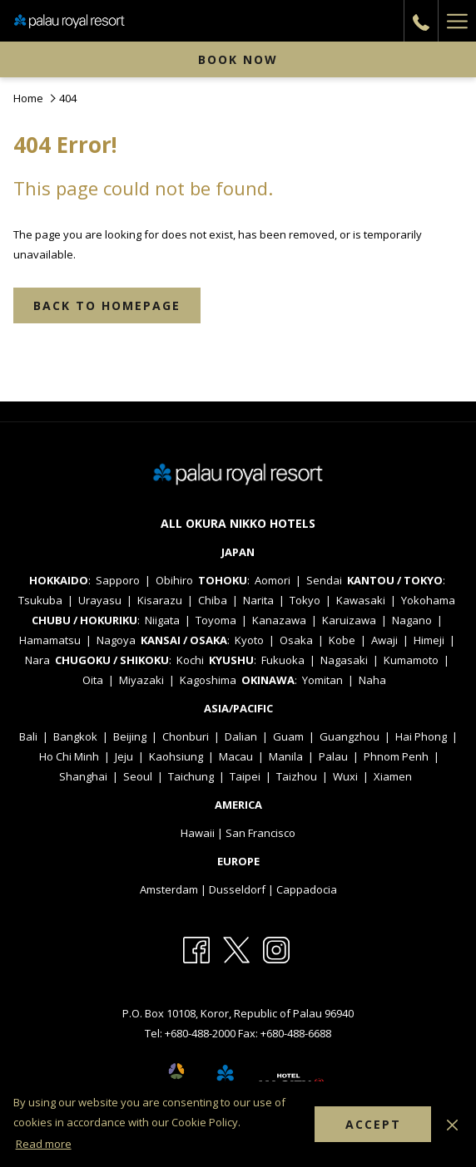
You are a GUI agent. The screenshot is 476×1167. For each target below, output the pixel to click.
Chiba (212, 600)
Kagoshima (208, 679)
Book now (238, 59)
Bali (28, 736)
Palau (333, 756)
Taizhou (296, 776)
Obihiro (174, 580)
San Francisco (260, 832)
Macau (236, 756)
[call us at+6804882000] (421, 20)
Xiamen (393, 776)
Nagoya (116, 640)
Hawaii (198, 832)
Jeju (124, 756)
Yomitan (322, 679)
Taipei (245, 776)
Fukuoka (283, 659)
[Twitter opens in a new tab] (236, 950)
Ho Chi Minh (69, 756)
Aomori (272, 580)
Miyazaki (141, 679)
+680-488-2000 (201, 1033)
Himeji (429, 640)
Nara (37, 659)
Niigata (162, 620)
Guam (288, 736)
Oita (92, 679)
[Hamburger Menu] (457, 21)
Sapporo (118, 580)
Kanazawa (279, 620)
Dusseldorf (237, 889)
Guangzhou (349, 736)
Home (28, 98)
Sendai (324, 580)
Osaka (296, 640)
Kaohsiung (176, 756)
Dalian (241, 736)
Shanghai (83, 776)
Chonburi (185, 736)
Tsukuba (40, 600)
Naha (372, 679)
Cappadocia (306, 889)
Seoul (137, 776)
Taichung (191, 776)
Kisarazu (159, 600)
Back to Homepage (107, 305)
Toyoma (216, 620)
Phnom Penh (396, 756)
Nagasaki (344, 659)
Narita (258, 600)
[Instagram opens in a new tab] (276, 950)
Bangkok (75, 736)
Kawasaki (360, 600)
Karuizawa (349, 620)
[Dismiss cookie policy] (452, 1124)
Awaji (384, 640)
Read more (44, 1143)
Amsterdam (169, 889)
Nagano (412, 620)
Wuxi (345, 776)
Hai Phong (421, 736)
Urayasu (99, 600)
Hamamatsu (50, 640)
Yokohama (428, 600)
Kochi (190, 659)
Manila (286, 756)
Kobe (342, 640)
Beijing (129, 736)
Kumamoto (411, 659)
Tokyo (305, 600)
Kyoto (249, 640)
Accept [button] (373, 1124)
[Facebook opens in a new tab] (196, 950)
